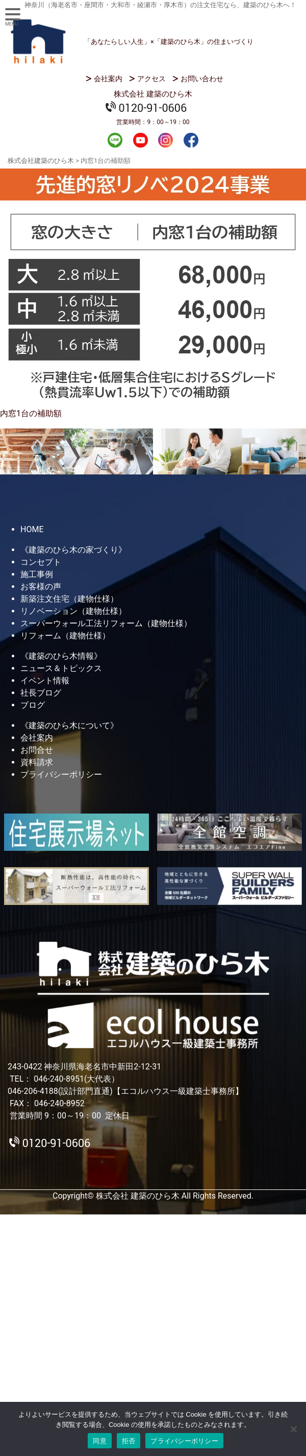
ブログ (32, 705)
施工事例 (36, 574)
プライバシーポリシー (61, 774)
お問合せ (36, 750)
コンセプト (40, 562)
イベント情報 (44, 680)
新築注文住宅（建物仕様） (69, 599)
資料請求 (36, 762)
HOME (31, 529)
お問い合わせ (202, 79)
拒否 (129, 1441)
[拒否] (293, 1429)
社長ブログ (40, 693)
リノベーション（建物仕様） (73, 611)
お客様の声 (40, 586)
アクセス (151, 79)
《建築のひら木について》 (69, 725)
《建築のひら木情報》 (61, 656)
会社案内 (108, 79)
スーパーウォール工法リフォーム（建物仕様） (106, 623)
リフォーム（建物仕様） (65, 635)
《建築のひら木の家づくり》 (73, 550)
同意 (100, 1441)
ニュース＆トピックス (61, 668)
